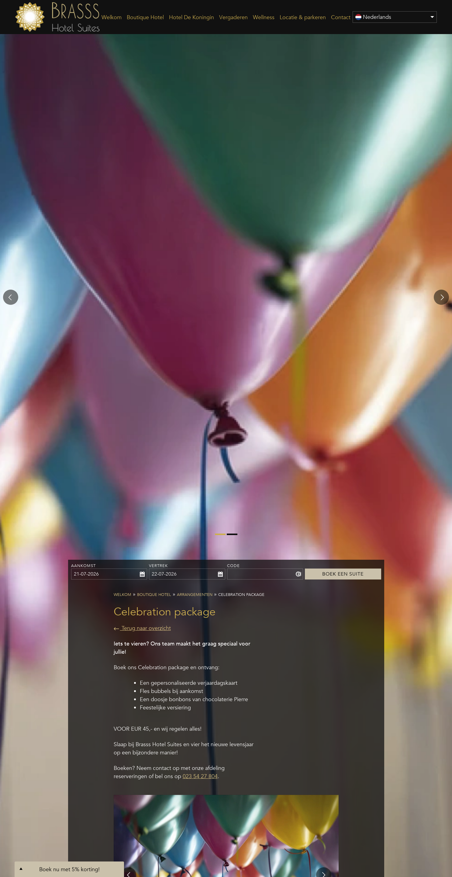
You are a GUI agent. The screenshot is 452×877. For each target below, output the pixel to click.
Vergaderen (233, 17)
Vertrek (158, 565)
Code (233, 565)
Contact (340, 17)
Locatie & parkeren (303, 17)
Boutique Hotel (145, 17)
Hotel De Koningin (191, 17)
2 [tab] (230, 537)
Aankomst (83, 565)
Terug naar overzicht (142, 628)
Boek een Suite (343, 566)
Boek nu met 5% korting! (69, 869)
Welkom (112, 17)
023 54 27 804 (200, 776)
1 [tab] (218, 537)
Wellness (263, 17)
